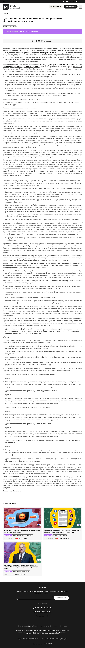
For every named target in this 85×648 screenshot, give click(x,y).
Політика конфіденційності (28, 626)
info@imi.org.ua (40, 612)
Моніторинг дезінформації (21, 571)
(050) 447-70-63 (41, 608)
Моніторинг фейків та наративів (22, 535)
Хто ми (55, 626)
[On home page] (11, 7)
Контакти (63, 626)
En (4, 1)
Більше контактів (42, 616)
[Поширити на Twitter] (39, 41)
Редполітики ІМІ (45, 626)
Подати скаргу (70, 6)
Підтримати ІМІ (55, 6)
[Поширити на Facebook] (33, 41)
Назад (6, 13)
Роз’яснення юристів (9, 26)
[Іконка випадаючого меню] (80, 7)
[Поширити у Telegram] (36, 41)
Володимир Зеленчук (29, 31)
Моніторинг (7, 535)
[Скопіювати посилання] (47, 41)
